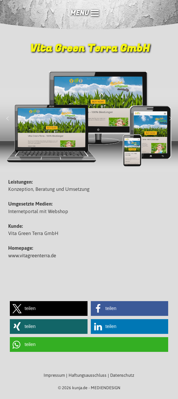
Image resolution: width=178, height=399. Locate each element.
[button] (79, 13)
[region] (89, 118)
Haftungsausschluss (88, 375)
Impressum (54, 375)
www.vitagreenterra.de (32, 255)
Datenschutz (122, 375)
